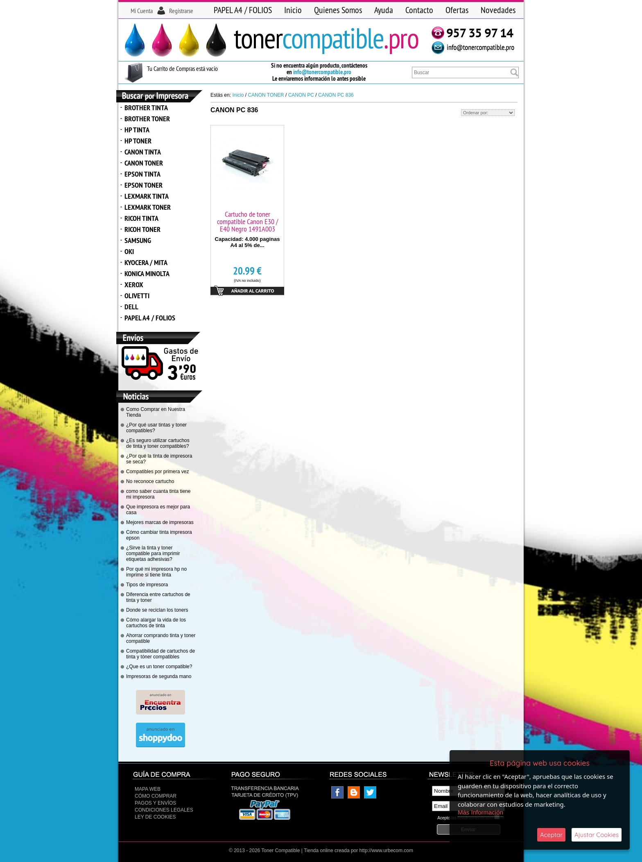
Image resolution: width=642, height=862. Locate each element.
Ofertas (456, 10)
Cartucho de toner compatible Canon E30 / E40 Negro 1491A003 (247, 221)
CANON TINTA (142, 152)
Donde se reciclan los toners (157, 610)
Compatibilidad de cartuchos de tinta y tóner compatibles (160, 654)
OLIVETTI (136, 295)
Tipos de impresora (147, 585)
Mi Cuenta (142, 11)
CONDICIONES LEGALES (164, 810)
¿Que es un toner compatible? (159, 666)
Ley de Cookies (155, 817)
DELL (131, 306)
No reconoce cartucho (150, 481)
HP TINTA (136, 129)
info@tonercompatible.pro (322, 72)
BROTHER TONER (147, 118)
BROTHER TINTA (146, 107)
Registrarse (181, 11)
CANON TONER (143, 163)
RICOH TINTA (141, 218)
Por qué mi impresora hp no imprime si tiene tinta (156, 572)
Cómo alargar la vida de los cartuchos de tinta (156, 622)
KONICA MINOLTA (147, 273)
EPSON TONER (143, 185)
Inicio (293, 10)
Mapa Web (147, 789)
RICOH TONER (142, 229)
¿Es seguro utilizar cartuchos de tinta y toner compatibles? (158, 443)
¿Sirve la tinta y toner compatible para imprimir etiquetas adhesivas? (153, 553)
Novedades (498, 10)
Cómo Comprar (155, 796)
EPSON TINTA (142, 174)
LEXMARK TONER (147, 207)
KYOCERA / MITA (145, 262)
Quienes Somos (338, 10)
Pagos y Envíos (155, 803)
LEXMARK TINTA (146, 196)
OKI (129, 251)
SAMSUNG (137, 240)
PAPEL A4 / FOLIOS (243, 10)
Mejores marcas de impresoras (160, 522)
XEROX (133, 284)
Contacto (419, 10)
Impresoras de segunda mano (158, 676)
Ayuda (383, 10)
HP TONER (137, 140)
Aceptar (551, 835)
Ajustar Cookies (596, 835)
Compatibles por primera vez (157, 471)
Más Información (480, 812)
